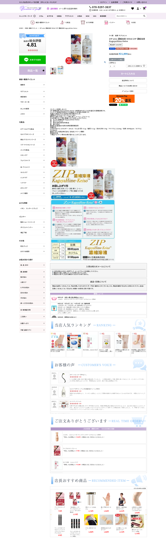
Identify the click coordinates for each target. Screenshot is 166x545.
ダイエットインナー (26, 227)
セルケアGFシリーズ (27, 134)
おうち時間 (87, 22)
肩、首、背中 (24, 265)
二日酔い (23, 316)
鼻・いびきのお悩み (26, 303)
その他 (131, 22)
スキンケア (24, 155)
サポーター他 (24, 102)
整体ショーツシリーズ (27, 222)
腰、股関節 (24, 272)
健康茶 (22, 85)
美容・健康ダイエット (40, 22)
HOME (21, 28)
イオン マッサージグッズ (29, 208)
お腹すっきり (24, 323)
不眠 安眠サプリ (25, 330)
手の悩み (23, 298)
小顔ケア (23, 282)
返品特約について (128, 80)
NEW (87, 16)
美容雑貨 (103, 16)
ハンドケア (23, 177)
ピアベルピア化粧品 (27, 129)
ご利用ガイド (127, 2)
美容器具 (23, 97)
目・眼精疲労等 (25, 310)
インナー (109, 22)
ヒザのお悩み (24, 287)
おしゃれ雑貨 (24, 109)
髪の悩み (23, 277)
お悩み (79, 16)
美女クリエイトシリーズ (28, 139)
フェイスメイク (25, 160)
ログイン (103, 2)
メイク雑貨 (24, 193)
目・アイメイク (25, 167)
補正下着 (23, 232)
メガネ (22, 114)
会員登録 (114, 2)
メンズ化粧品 (24, 150)
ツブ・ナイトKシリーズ (27, 145)
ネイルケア (24, 172)
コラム (41, 16)
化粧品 (59, 16)
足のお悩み (24, 293)
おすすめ (50, 16)
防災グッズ (24, 246)
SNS (94, 16)
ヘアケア (23, 183)
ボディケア (24, 188)
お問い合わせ (142, 2)
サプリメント (69, 16)
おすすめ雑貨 (24, 251)
